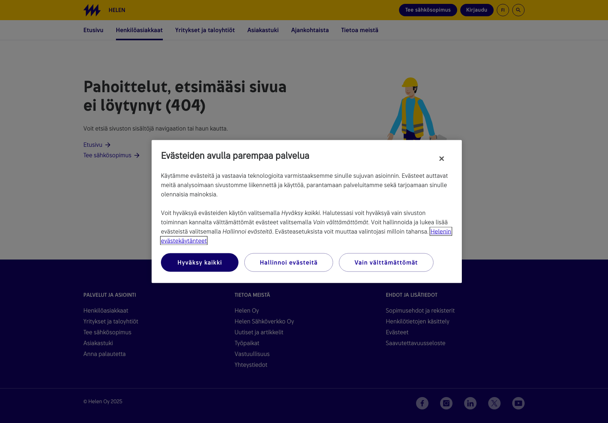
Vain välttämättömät (386, 262)
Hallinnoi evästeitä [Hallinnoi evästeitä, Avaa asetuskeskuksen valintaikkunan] (289, 262)
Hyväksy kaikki (199, 262)
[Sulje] (441, 158)
